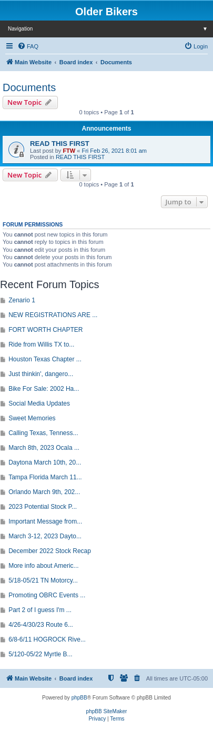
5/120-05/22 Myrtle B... (40, 654)
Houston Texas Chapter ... (45, 359)
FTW (69, 150)
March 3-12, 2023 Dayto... (45, 536)
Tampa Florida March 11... (45, 477)
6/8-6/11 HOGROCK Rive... (47, 639)
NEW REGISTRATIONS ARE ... (52, 315)
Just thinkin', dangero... (40, 374)
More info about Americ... (43, 565)
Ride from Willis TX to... (41, 344)
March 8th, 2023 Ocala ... (43, 447)
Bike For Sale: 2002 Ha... (43, 388)
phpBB (79, 698)
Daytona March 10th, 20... (44, 462)
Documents (29, 87)
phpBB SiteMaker (106, 711)
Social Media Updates (39, 403)
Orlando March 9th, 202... (44, 492)
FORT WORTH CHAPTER (45, 329)
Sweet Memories (31, 418)
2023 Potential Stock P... (42, 506)
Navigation (110, 29)
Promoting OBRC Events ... (46, 595)
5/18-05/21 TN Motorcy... (43, 580)
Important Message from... (45, 521)
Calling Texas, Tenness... (43, 433)
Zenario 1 (21, 300)
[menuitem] (27, 46)
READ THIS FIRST (59, 143)
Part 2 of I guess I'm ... (40, 610)
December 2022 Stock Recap (49, 551)
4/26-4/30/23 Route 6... (40, 624)
